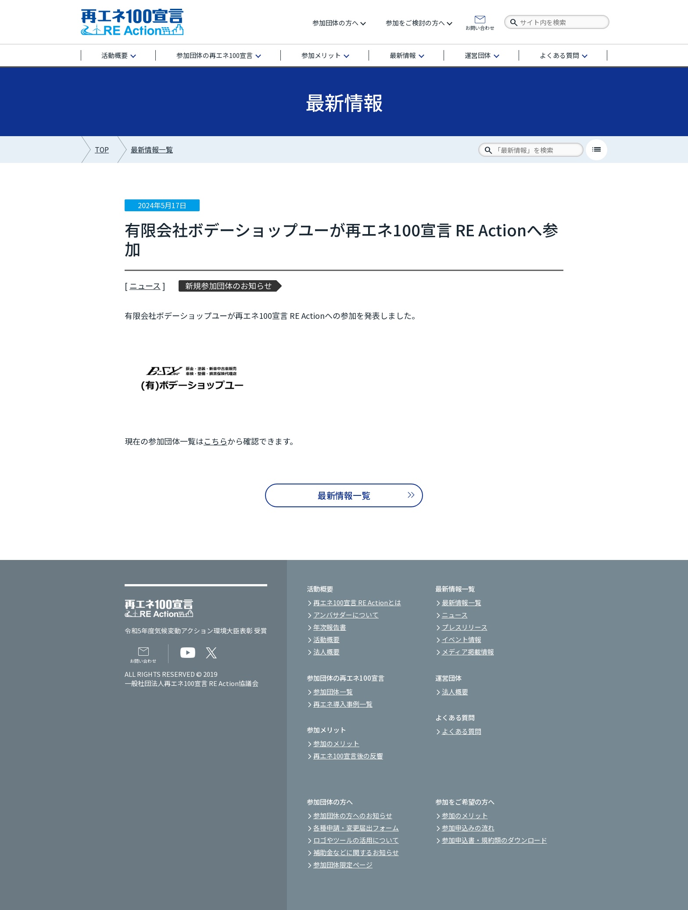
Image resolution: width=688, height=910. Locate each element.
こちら (215, 441)
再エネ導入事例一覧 (343, 703)
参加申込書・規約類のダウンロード (494, 840)
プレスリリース (464, 627)
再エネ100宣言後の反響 (348, 755)
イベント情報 (461, 639)
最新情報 (403, 55)
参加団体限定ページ (343, 864)
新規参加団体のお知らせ (228, 285)
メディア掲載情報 (468, 651)
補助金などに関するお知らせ (356, 852)
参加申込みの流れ (468, 827)
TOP (102, 149)
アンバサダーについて (346, 614)
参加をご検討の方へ (415, 22)
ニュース (145, 285)
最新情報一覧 (152, 149)
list (596, 149)
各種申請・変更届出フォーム (356, 827)
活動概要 (114, 55)
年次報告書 (329, 627)
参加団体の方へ (335, 22)
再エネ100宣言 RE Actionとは (357, 602)
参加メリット (321, 55)
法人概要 (326, 651)
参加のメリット (336, 743)
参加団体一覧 (333, 691)
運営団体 (478, 55)
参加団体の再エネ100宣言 (214, 55)
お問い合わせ (480, 27)
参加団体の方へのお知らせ (352, 815)
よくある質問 (559, 55)
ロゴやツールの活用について (356, 840)
